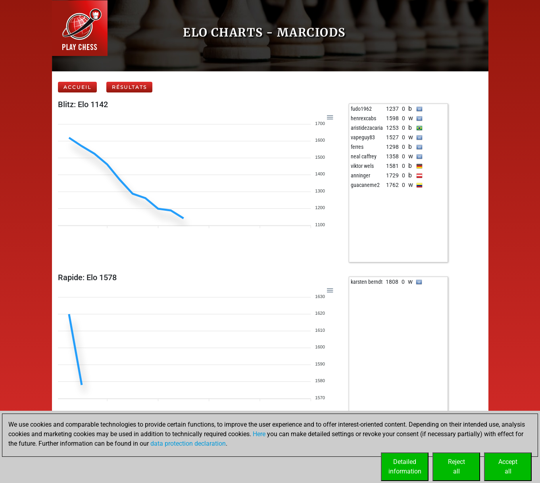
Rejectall (456, 466)
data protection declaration (188, 443)
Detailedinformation (404, 466)
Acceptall (507, 466)
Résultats (129, 87)
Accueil (77, 87)
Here (259, 434)
